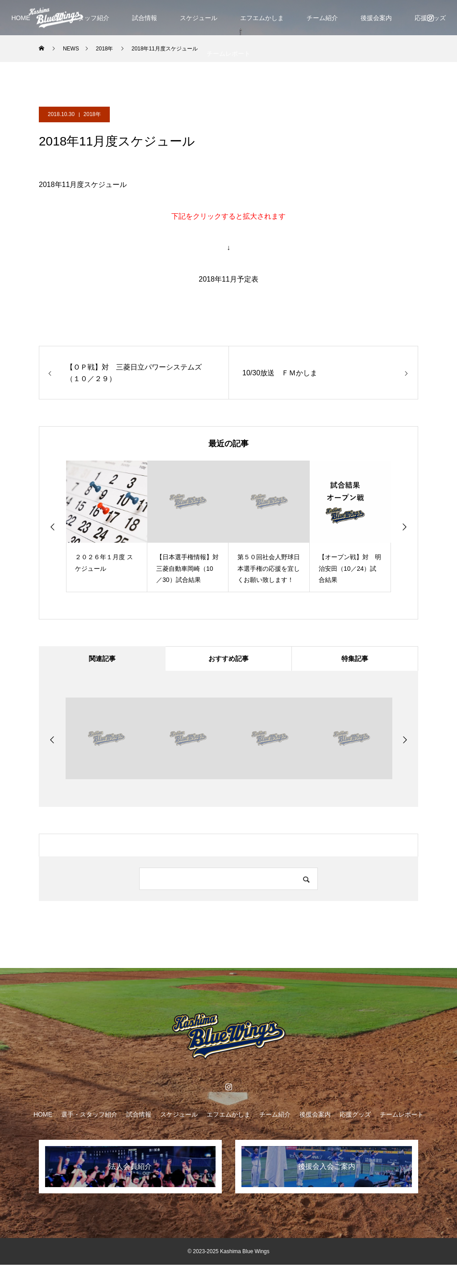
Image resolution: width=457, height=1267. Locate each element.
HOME (21, 17)
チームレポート (228, 53)
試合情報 (144, 17)
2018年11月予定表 (228, 279)
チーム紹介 (322, 17)
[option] (106, 526)
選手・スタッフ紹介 (89, 1116)
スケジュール (198, 17)
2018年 (92, 114)
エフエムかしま (262, 17)
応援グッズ (355, 1116)
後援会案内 (376, 17)
